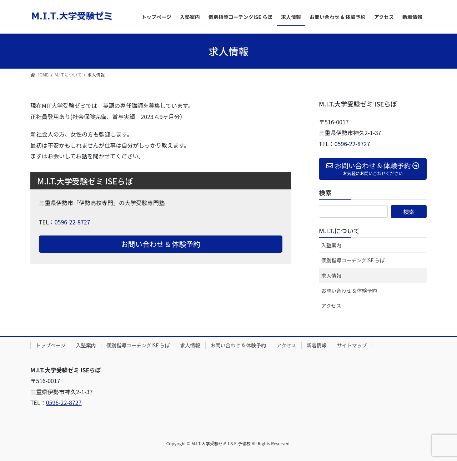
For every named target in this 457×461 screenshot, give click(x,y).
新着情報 (317, 345)
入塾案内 (331, 245)
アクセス (331, 305)
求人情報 (331, 275)
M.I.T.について (339, 230)
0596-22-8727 (72, 222)
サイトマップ (352, 345)
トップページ (51, 345)
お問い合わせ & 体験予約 (161, 244)
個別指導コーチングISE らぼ (353, 260)
